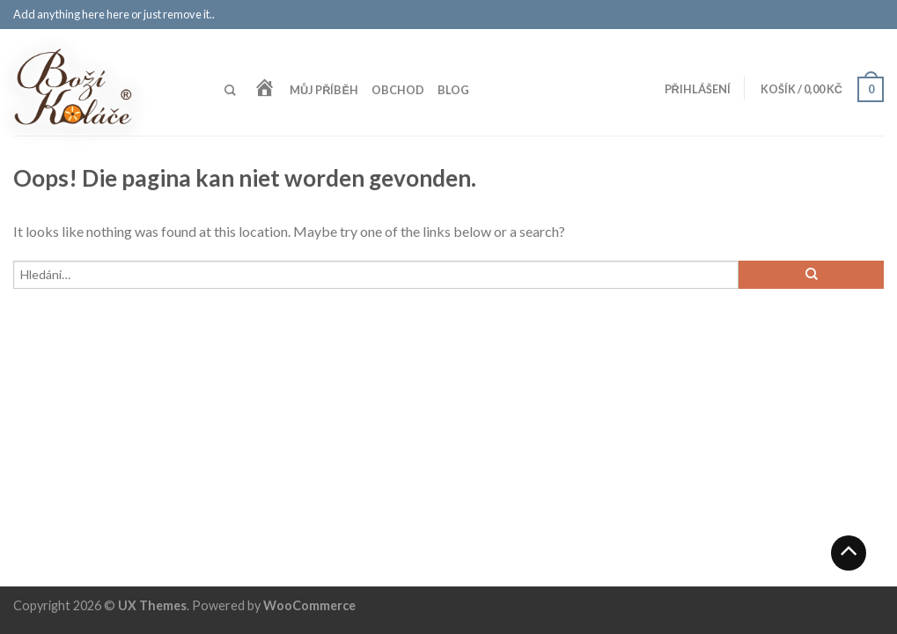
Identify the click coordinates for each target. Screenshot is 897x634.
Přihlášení (698, 89)
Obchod (397, 90)
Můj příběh (324, 90)
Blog (453, 90)
